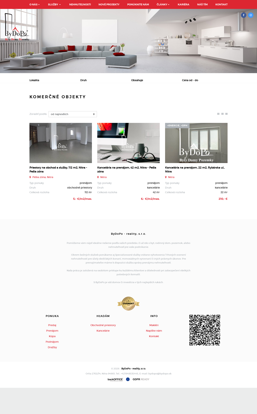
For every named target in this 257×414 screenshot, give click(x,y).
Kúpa (79, 98)
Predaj (39, 98)
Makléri (153, 351)
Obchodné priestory (103, 351)
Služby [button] (53, 4)
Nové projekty (109, 4)
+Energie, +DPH (177, 151)
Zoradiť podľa (38, 140)
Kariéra (183, 4)
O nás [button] (33, 4)
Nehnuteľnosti (80, 4)
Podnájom (98, 98)
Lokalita (34, 80)
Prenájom (59, 98)
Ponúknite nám (138, 4)
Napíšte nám (154, 357)
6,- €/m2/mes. (150, 225)
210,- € (223, 225)
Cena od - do (190, 80)
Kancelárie (103, 357)
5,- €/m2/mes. (82, 225)
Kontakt (221, 4)
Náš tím (202, 4)
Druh (83, 80)
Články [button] (162, 4)
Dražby (52, 373)
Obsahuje (137, 80)
